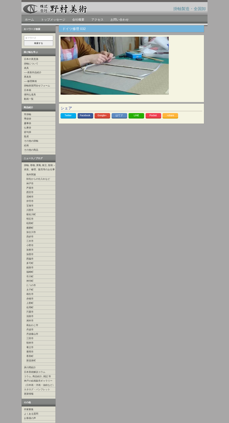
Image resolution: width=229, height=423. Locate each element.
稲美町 (29, 223)
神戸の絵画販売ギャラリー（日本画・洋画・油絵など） (39, 382)
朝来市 (29, 342)
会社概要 (78, 19)
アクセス (97, 19)
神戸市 (29, 183)
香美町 (29, 356)
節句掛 (27, 132)
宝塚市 (29, 205)
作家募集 (28, 409)
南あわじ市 (32, 325)
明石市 (29, 218)
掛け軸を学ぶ (31, 52)
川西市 (29, 210)
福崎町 (29, 272)
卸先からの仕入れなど (38, 179)
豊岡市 (29, 351)
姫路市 (29, 267)
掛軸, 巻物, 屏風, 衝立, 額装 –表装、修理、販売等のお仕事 (39, 167)
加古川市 (31, 232)
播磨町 (29, 227)
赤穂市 (29, 298)
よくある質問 (31, 413)
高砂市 (29, 236)
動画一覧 (28, 99)
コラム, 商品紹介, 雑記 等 (37, 376)
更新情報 (28, 393)
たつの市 (31, 285)
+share (170, 115)
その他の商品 (31, 149)
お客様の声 (30, 418)
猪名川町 (31, 214)
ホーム (29, 19)
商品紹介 (28, 107)
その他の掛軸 (31, 140)
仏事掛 (27, 127)
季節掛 (27, 118)
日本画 (27, 90)
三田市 (29, 338)
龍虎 (26, 136)
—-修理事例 (30, 81)
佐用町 (29, 307)
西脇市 (29, 258)
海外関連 (31, 174)
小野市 (29, 245)
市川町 (29, 276)
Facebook (85, 115)
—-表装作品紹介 (32, 72)
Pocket (153, 115)
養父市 (29, 347)
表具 (26, 68)
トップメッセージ (53, 19)
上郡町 (29, 303)
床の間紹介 (30, 367)
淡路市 (29, 316)
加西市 (29, 254)
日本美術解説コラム (34, 372)
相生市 (29, 294)
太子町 (29, 289)
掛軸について (31, 63)
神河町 (29, 280)
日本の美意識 (31, 59)
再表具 (27, 76)
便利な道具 (30, 94)
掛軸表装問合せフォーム (37, 85)
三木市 (29, 241)
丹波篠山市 (32, 334)
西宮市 (29, 192)
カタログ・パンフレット (37, 389)
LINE (136, 115)
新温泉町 (31, 360)
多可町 (29, 263)
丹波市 (29, 329)
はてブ (119, 115)
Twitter (68, 115)
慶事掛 (27, 123)
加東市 (29, 249)
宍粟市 (29, 311)
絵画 (26, 145)
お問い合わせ (119, 19)
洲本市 (29, 320)
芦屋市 (29, 187)
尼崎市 (29, 196)
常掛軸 (27, 114)
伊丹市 (29, 201)
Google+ (102, 115)
